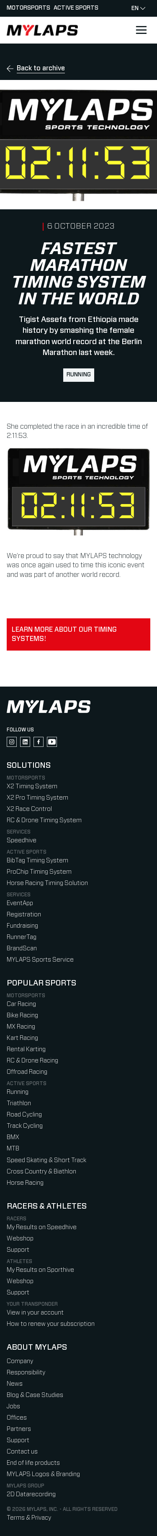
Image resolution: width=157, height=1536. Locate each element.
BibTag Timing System (37, 860)
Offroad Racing (27, 1072)
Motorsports (28, 8)
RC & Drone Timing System (44, 820)
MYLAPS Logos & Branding (43, 1474)
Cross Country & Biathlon (41, 1171)
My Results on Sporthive (40, 1270)
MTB (13, 1148)
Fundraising (22, 926)
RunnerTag (21, 937)
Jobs (13, 1406)
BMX (13, 1137)
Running (79, 375)
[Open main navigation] (141, 30)
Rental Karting (26, 1049)
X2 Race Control (29, 809)
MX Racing (21, 1027)
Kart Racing (22, 1038)
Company (20, 1361)
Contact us (22, 1452)
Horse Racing (25, 1183)
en (138, 8)
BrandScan (22, 948)
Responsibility (26, 1372)
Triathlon (19, 1103)
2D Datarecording (31, 1494)
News (15, 1384)
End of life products (33, 1463)
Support (18, 1250)
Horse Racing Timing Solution (47, 883)
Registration (24, 914)
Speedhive (21, 840)
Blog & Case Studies (35, 1395)
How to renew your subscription (51, 1324)
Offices (17, 1418)
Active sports (76, 8)
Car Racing (21, 1004)
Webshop (20, 1238)
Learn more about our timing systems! (64, 634)
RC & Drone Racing (32, 1060)
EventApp (20, 903)
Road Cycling (24, 1114)
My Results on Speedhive (42, 1227)
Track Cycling (25, 1126)
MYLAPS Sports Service (40, 960)
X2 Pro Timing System (37, 798)
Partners (19, 1429)
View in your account (35, 1313)
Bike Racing (22, 1015)
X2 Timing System (32, 786)
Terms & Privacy (29, 1518)
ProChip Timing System (39, 872)
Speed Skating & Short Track (46, 1160)
